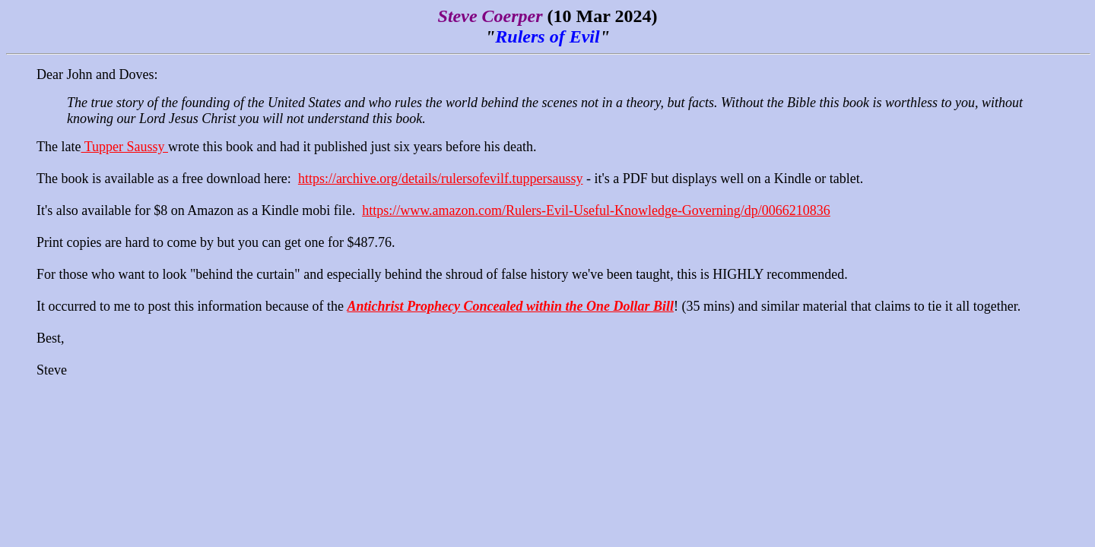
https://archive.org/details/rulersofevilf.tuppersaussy (440, 178)
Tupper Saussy (124, 146)
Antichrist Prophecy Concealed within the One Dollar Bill (510, 306)
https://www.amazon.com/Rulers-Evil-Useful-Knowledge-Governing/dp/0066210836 (596, 210)
